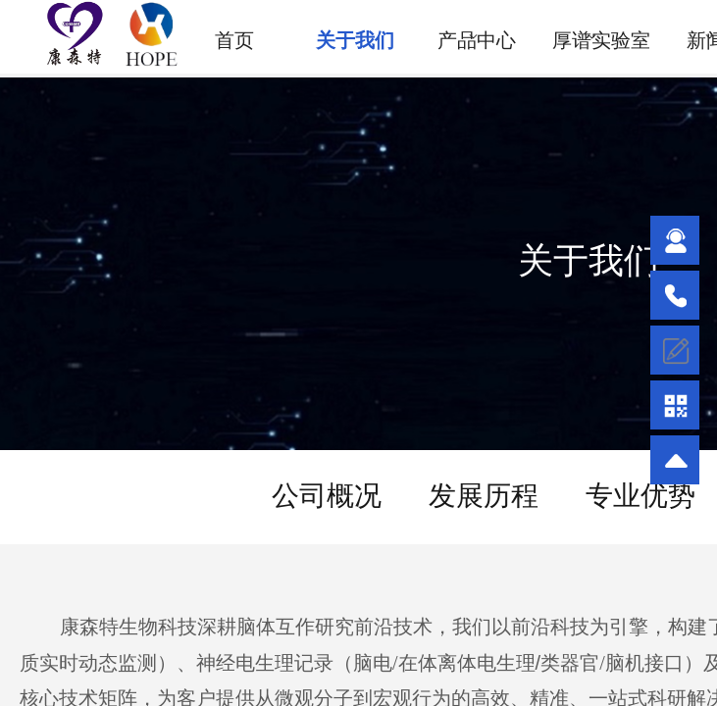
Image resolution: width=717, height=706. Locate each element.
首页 (234, 40)
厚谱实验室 (601, 40)
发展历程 (483, 495)
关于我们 (355, 40)
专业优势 (640, 495)
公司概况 (327, 495)
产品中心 (476, 40)
